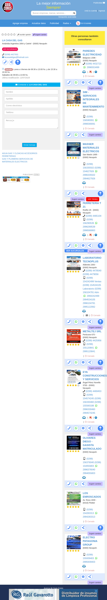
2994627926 (89, 178)
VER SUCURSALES (10, 49)
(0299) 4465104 (93, 216)
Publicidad (99, 3)
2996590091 (89, 124)
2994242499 (93, 296)
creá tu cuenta (91, 11)
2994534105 (89, 299)
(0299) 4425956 (93, 340)
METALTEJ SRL (92, 331)
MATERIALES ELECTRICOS (14, 162)
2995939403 (89, 562)
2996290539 (89, 227)
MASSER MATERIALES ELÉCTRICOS (91, 148)
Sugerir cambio (39, 35)
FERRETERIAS (9, 156)
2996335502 (89, 175)
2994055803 (89, 473)
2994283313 (89, 517)
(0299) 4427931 (11, 54)
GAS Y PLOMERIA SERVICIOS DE (17, 159)
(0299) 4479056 (91, 274)
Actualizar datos (39, 23)
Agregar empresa (20, 23)
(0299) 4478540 (93, 270)
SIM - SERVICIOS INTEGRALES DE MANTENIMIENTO (93, 99)
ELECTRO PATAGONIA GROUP (90, 541)
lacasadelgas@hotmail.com (16, 57)
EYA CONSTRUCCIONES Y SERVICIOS (95, 376)
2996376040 (89, 469)
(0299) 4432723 (93, 64)
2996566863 (89, 230)
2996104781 (89, 303)
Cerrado (89, 76)
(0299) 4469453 (93, 391)
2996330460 (89, 409)
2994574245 (89, 413)
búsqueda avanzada (67, 17)
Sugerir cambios (95, 88)
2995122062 (89, 307)
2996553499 (93, 67)
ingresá (102, 11)
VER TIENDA (93, 199)
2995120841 (89, 351)
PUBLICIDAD (31, 175)
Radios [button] (67, 23)
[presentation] (25, 136)
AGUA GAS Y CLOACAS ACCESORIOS (19, 153)
